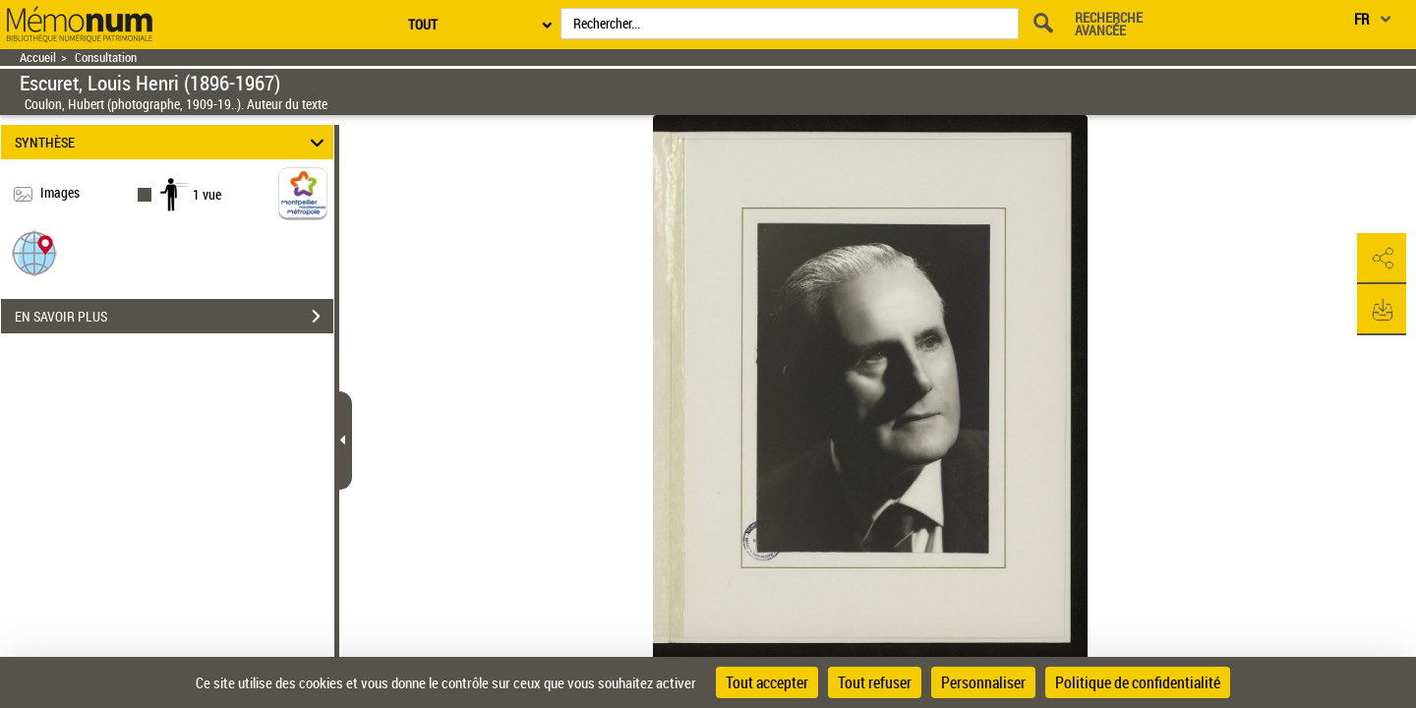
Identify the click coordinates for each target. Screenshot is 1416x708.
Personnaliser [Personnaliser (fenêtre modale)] (983, 682)
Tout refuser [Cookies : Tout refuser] (875, 682)
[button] (34, 252)
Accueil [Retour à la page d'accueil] (38, 57)
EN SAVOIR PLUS (174, 316)
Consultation (106, 57)
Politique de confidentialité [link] (1137, 682)
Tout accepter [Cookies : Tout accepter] (767, 682)
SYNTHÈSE (172, 142)
